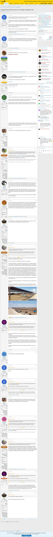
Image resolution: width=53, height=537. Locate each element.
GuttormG (45, 24)
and (14, 48)
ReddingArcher (41, 26)
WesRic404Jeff (43, 22)
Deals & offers (42, 88)
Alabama (6, 230)
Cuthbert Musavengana (43, 116)
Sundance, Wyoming (4, 212)
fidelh (45, 27)
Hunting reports (40, 5)
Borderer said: (11, 150)
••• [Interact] (51, 118)
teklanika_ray (48, 22)
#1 (36, 15)
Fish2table (46, 19)
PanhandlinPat (42, 27)
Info (36, 3)
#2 (36, 36)
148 (6, 262)
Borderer (2, 11)
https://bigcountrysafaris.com (45, 64)
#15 (36, 379)
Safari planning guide (28, 5)
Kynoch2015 (45, 25)
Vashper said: (11, 367)
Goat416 (48, 20)
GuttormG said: (11, 494)
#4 (36, 74)
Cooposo (44, 26)
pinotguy (50, 19)
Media (26, 3)
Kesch (43, 24)
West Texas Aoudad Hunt (44, 86)
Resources (31, 3)
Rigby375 (45, 23)
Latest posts (41, 84)
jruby (48, 23)
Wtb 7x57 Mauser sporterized (45, 100)
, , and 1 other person (18, 216)
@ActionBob (19, 155)
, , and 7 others (18, 317)
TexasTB (47, 27)
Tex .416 (40, 22)
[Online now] (4, 19)
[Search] (50, 3)
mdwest (40, 25)
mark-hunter (43, 18)
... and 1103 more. (41, 29)
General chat (42, 98)
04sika (43, 23)
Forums (6, 3)
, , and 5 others (18, 178)
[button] (13, 3)
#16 (36, 397)
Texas (6, 161)
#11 (36, 245)
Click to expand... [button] (22, 330)
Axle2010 (42, 17)
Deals (22, 3)
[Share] (35, 15)
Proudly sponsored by (43, 47)
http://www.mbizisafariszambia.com (46, 76)
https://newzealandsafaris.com (45, 79)
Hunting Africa (35, 5)
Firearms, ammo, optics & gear (47, 5)
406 (6, 162)
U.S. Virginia (5, 429)
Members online (42, 13)
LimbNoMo (48, 26)
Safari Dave (43, 19)
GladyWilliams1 (43, 20)
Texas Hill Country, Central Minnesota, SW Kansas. (4, 260)
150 (6, 231)
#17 (36, 417)
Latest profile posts (42, 108)
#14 (36, 365)
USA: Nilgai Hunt (43, 103)
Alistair (42, 25)
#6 (36, 128)
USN (46, 20)
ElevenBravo (49, 24)
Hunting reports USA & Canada (44, 105)
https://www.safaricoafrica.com (45, 50)
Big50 (39, 20)
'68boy (41, 109)
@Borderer (10, 429)
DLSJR (42, 21)
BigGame (47, 21)
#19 (36, 471)
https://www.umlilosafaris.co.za (46, 60)
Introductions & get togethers (12, 5)
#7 (36, 148)
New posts (2, 5)
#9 (36, 200)
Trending (10, 3)
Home (2, 3)
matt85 (40, 21)
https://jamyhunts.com (44, 53)
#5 (36, 95)
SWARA (47, 18)
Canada (6, 66)
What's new (17, 3)
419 (6, 67)
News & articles (19, 5)
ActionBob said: (11, 381)
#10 (36, 219)
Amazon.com (10, 81)
